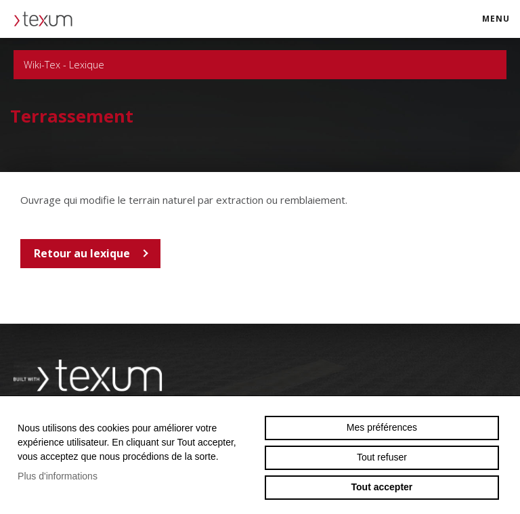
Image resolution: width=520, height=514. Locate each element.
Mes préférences (382, 427)
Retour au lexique (82, 253)
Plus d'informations (58, 476)
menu (500, 25)
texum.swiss (47, 19)
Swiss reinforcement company (88, 376)
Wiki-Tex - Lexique (260, 64)
